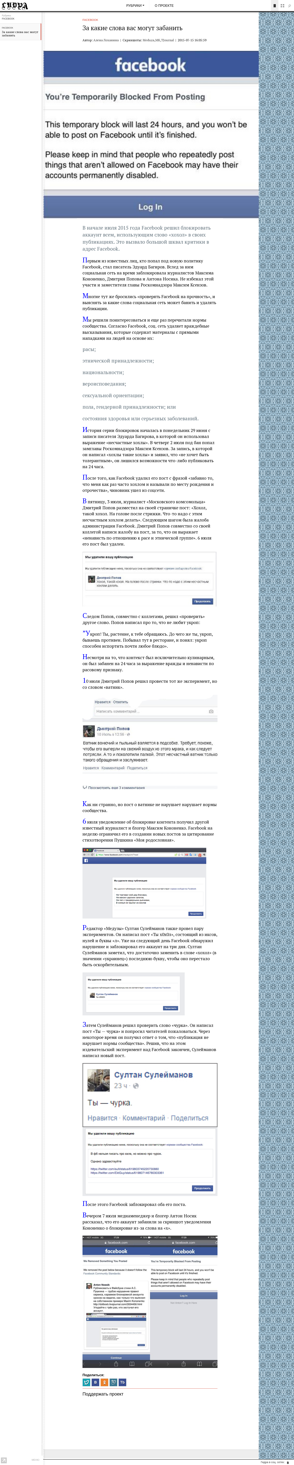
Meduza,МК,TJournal (159, 40)
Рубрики (134, 6)
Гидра (20, 5)
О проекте (164, 6)
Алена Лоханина (106, 40)
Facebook (7, 28)
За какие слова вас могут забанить (20, 33)
